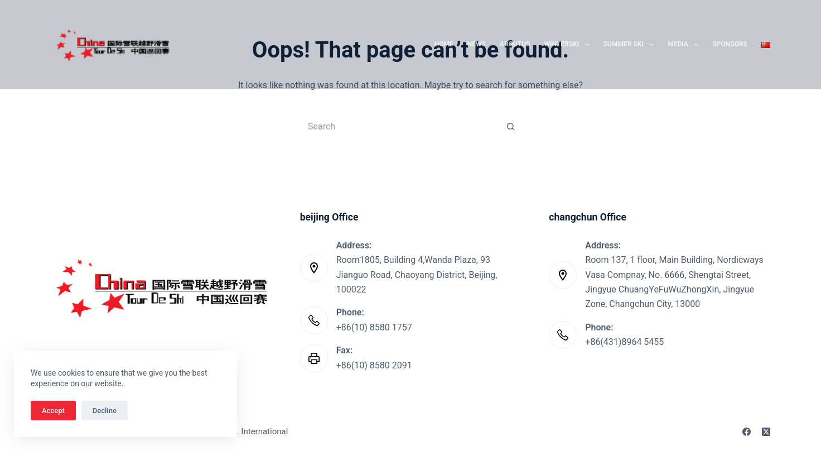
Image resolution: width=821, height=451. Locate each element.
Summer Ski (631, 44)
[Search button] (511, 126)
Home (443, 44)
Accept (53, 410)
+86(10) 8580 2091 (374, 365)
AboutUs (515, 44)
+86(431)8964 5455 (624, 342)
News (476, 44)
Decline (105, 410)
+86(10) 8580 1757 (374, 327)
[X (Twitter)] (766, 432)
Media (685, 44)
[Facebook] (746, 432)
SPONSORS (729, 44)
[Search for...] (399, 126)
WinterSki (569, 44)
